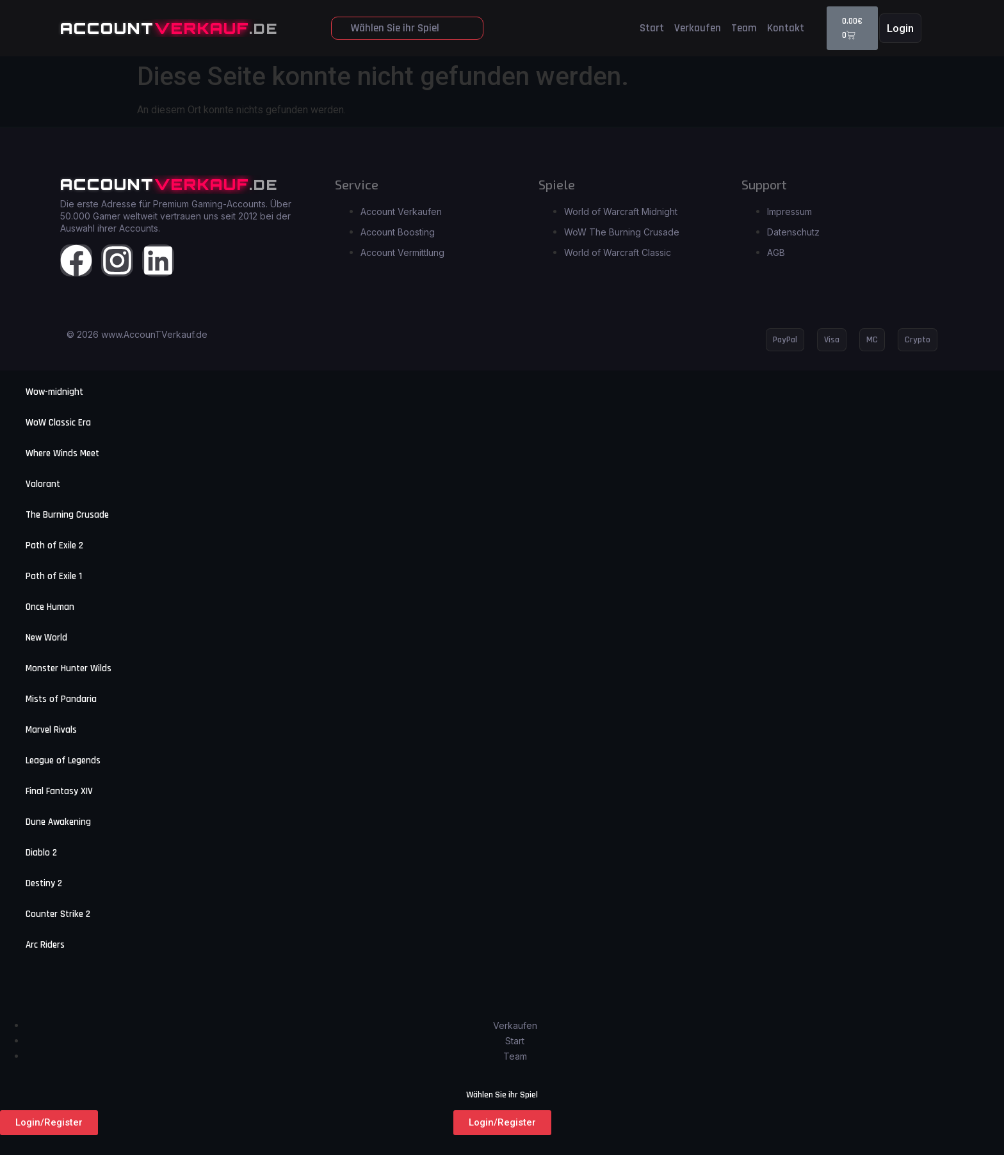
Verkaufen (697, 28)
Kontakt (785, 28)
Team (744, 28)
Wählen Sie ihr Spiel (395, 28)
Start (652, 28)
